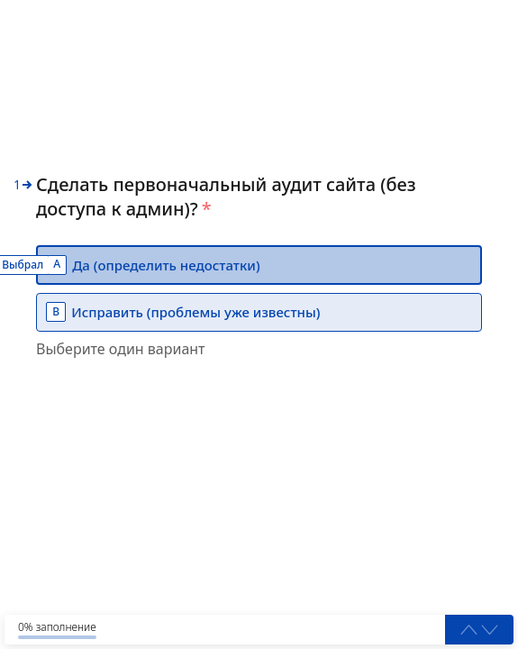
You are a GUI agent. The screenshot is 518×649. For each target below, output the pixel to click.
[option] (259, 265)
